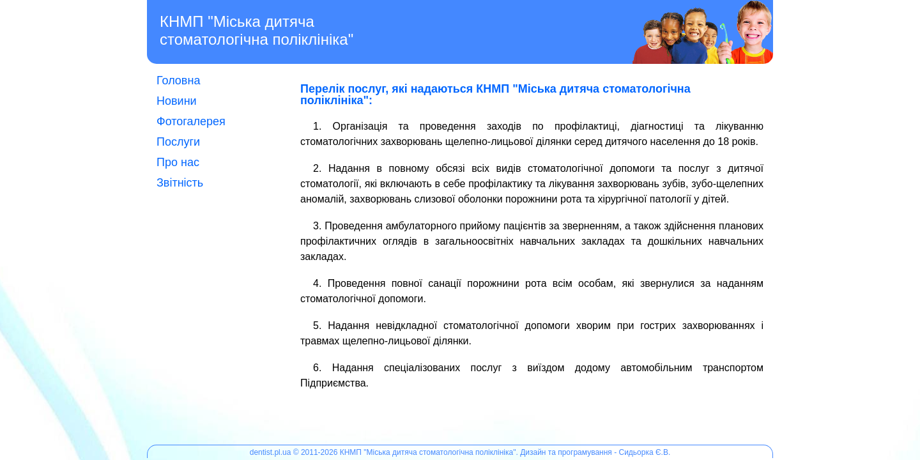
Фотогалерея (191, 121)
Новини (177, 101)
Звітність (180, 182)
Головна (178, 80)
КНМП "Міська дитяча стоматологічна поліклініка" (256, 30)
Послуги (178, 141)
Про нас (178, 162)
